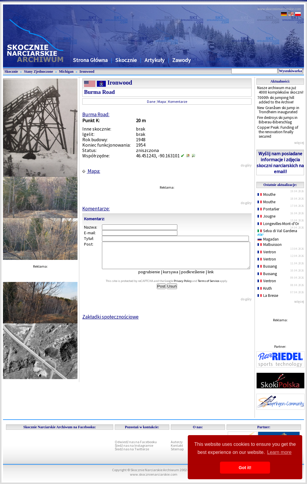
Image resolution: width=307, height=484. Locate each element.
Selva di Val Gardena (278, 232)
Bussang (267, 266)
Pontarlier (268, 209)
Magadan (268, 239)
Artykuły (155, 60)
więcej (299, 142)
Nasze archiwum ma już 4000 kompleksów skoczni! (280, 90)
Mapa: (91, 171)
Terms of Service (215, 286)
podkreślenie (197, 277)
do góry (246, 165)
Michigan (66, 71)
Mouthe (266, 194)
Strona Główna (90, 60)
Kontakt (177, 445)
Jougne (266, 216)
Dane (151, 101)
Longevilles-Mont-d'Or (278, 223)
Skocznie (126, 60)
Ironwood (87, 71)
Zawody (181, 60)
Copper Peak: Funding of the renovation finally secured (277, 132)
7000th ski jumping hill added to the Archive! (275, 100)
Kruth (265, 288)
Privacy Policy (189, 286)
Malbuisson (270, 244)
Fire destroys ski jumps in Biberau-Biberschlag (277, 120)
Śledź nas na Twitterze (132, 449)
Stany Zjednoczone (38, 71)
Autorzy (177, 442)
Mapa (161, 101)
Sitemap (177, 449)
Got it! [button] (245, 467)
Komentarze (177, 101)
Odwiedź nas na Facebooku (136, 442)
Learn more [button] (279, 452)
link (215, 277)
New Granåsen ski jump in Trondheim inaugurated (278, 110)
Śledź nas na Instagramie (134, 445)
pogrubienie (153, 277)
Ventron (267, 252)
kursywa (174, 277)
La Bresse (268, 295)
